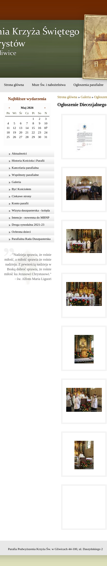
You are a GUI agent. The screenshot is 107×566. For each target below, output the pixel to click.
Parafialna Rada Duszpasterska (31, 238)
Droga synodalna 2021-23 (28, 224)
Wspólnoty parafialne (25, 174)
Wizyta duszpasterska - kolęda (31, 210)
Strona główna (14, 85)
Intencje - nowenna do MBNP (30, 217)
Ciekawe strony (21, 196)
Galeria (16, 182)
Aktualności (19, 153)
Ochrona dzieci (21, 231)
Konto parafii (20, 203)
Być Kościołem (21, 189)
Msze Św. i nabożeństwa (49, 85)
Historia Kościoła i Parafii (28, 160)
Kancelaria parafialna (25, 167)
